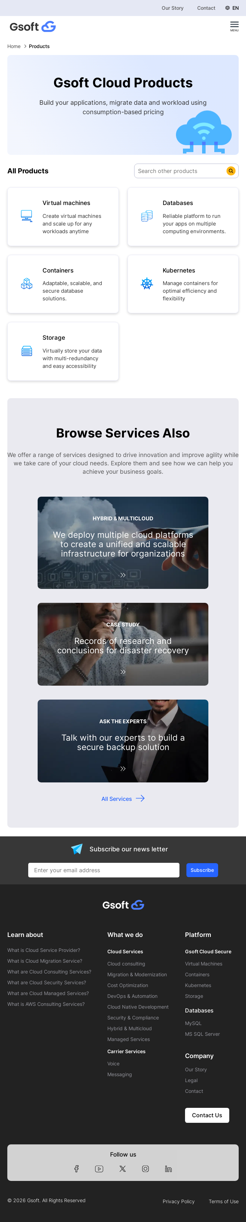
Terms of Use (224, 1201)
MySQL (193, 1023)
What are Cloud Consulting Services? (49, 972)
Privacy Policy (179, 1201)
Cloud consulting (126, 964)
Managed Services (128, 1039)
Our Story (173, 8)
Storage (194, 996)
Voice (113, 1063)
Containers (197, 974)
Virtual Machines (203, 964)
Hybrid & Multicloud (129, 1028)
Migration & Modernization (137, 974)
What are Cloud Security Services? (46, 982)
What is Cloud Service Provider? (43, 950)
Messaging (119, 1074)
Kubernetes (198, 985)
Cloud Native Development (138, 1007)
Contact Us (207, 1115)
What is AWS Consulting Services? (46, 1004)
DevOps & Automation (132, 996)
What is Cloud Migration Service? (44, 961)
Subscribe (202, 870)
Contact (206, 8)
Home (14, 46)
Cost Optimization (127, 985)
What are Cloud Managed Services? (48, 993)
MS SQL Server (202, 1034)
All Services (116, 798)
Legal (191, 1080)
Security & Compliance (133, 1017)
